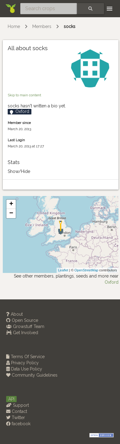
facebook (18, 423)
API (11, 399)
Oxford (111, 282)
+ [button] (11, 204)
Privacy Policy (22, 362)
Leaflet (63, 270)
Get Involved (22, 332)
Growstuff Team (25, 326)
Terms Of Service (25, 356)
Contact (16, 411)
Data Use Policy (24, 368)
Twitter (15, 417)
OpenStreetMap (86, 270)
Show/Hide (19, 171)
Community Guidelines (32, 375)
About (14, 314)
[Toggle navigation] (109, 8)
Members (41, 26)
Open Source (22, 320)
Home (14, 26)
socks (69, 26)
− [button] (11, 213)
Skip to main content (24, 95)
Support (17, 405)
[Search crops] (48, 8)
